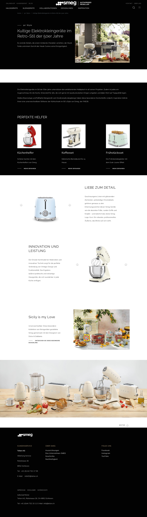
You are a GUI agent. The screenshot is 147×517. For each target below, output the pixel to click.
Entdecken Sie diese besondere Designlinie (44, 341)
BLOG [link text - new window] (31, 3)
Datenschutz (42, 490)
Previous (21, 204)
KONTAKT (129, 3)
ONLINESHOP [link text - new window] (10, 3)
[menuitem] (12, 8)
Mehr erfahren (29, 168)
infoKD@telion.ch (31, 476)
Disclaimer (31, 490)
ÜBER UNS (137, 3)
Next (69, 204)
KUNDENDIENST (22, 3)
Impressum (21, 490)
